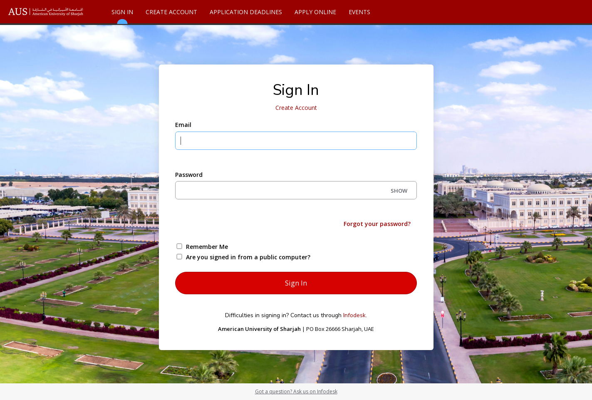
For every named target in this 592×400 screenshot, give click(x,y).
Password (189, 175)
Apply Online (315, 12)
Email (183, 125)
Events (359, 12)
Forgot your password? (377, 224)
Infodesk (354, 315)
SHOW (399, 190)
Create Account (171, 12)
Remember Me (207, 247)
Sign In (122, 15)
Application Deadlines (246, 12)
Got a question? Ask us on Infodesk (296, 391)
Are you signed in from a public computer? (248, 257)
